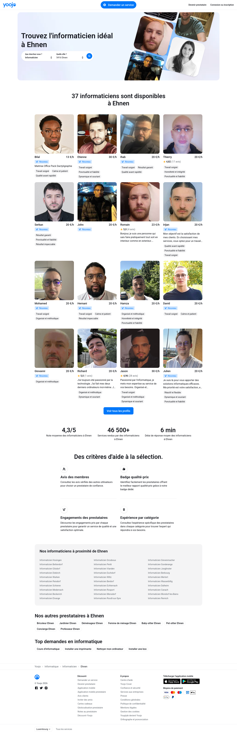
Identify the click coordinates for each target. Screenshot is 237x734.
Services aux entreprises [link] (131, 692)
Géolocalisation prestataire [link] (90, 707)
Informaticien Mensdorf (105, 594)
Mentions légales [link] (128, 707)
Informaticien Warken (50, 577)
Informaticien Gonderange (160, 564)
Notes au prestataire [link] (87, 711)
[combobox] (39, 56)
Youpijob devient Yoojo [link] (131, 715)
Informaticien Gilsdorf (50, 568)
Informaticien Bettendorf (51, 564)
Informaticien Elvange (50, 598)
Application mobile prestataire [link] (92, 692)
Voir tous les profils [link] (118, 411)
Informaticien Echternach (105, 585)
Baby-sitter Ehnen (151, 623)
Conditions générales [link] (130, 700)
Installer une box (137, 649)
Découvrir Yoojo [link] (85, 715)
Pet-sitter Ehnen (175, 623)
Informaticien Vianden (104, 568)
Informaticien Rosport (104, 590)
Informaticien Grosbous (105, 560)
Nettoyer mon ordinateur (110, 649)
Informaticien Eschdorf (104, 573)
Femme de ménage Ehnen (122, 623)
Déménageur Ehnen (92, 623)
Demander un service (118, 5)
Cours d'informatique (48, 649)
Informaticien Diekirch (50, 573)
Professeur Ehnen (70, 629)
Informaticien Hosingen (51, 560)
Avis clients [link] (83, 696)
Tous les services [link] (64, 729)
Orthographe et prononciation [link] (134, 719)
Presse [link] (123, 696)
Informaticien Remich (158, 598)
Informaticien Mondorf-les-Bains (163, 594)
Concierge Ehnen (46, 629)
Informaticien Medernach (51, 590)
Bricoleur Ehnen (45, 623)
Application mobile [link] (86, 688)
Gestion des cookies (130, 711)
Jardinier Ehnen (67, 623)
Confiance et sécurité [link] (130, 688)
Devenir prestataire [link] (197, 5)
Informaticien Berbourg (159, 573)
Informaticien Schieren (50, 585)
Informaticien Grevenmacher (161, 560)
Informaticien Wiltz (103, 577)
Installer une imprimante (78, 649)
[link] (9, 5)
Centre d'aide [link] (126, 680)
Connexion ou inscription (222, 5)
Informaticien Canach (158, 590)
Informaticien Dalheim (158, 585)
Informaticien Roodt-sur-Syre (107, 598)
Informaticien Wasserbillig (160, 581)
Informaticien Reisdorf (50, 581)
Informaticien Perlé (103, 564)
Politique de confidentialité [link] (132, 704)
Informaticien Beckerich (51, 594)
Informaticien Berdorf (104, 581)
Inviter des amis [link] (85, 700)
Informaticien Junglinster (160, 568)
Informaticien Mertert (158, 577)
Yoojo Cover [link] (126, 684)
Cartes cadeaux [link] (85, 704)
